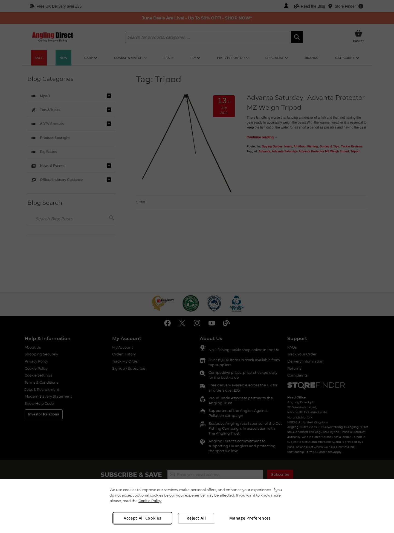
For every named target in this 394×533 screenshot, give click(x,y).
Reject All (196, 518)
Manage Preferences (250, 518)
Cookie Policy (149, 500)
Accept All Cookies (142, 518)
